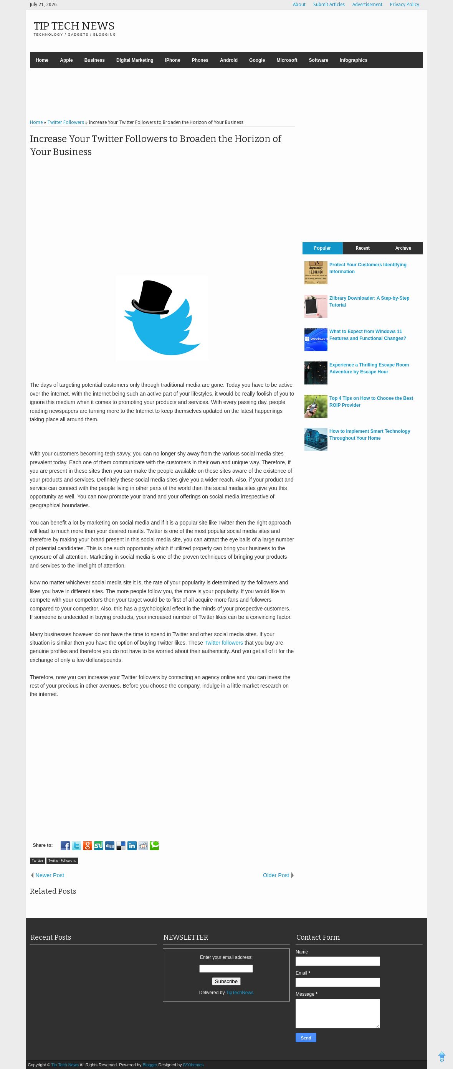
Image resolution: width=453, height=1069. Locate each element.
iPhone (172, 60)
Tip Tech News (74, 26)
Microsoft (286, 60)
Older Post (276, 875)
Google (257, 60)
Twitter (37, 861)
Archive (403, 248)
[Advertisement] (226, 95)
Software (318, 60)
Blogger (150, 1064)
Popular (322, 248)
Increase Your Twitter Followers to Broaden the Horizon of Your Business (155, 145)
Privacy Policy (404, 4)
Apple (66, 60)
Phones (200, 60)
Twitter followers (224, 643)
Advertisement (367, 4)
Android (229, 60)
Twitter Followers (62, 861)
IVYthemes (193, 1064)
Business (94, 60)
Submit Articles (329, 4)
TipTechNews (240, 992)
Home (42, 60)
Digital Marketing (135, 60)
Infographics (353, 60)
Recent (363, 248)
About (299, 4)
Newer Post (50, 875)
